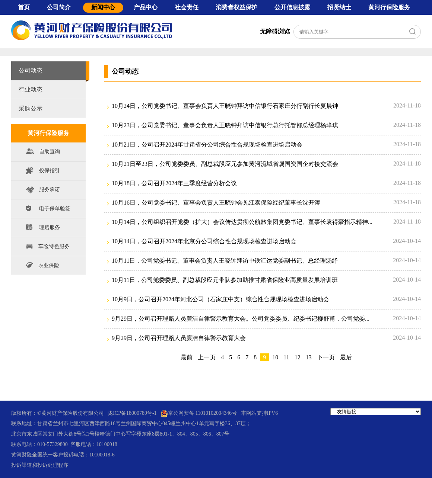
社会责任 (186, 7)
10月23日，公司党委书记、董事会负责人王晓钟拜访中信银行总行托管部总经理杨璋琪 (225, 125)
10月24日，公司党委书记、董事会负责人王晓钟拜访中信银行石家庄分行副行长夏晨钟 (225, 106)
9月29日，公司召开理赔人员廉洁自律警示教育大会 (179, 338)
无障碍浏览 (275, 31)
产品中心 (146, 7)
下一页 (326, 357)
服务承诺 (43, 191)
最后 (346, 357)
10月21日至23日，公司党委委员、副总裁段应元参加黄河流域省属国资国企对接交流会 (225, 164)
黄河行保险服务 (389, 7)
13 (309, 357)
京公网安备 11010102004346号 (199, 413)
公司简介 (59, 7)
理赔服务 (43, 229)
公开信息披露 (292, 7)
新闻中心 (103, 7)
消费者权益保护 (236, 7)
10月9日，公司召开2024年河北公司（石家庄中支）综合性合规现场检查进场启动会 (220, 299)
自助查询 (43, 153)
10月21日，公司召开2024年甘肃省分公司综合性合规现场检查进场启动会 (207, 144)
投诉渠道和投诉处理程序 (40, 465)
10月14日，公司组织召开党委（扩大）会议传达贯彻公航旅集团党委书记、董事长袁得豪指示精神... (242, 222)
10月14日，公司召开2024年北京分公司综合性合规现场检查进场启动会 (204, 241)
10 (275, 357)
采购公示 (30, 108)
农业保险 (42, 265)
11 (286, 357)
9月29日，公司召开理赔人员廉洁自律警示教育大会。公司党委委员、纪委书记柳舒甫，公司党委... (240, 318)
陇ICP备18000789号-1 (132, 413)
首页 (24, 7)
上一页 (207, 357)
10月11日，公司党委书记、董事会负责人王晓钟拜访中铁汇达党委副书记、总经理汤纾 (225, 260)
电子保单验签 (48, 210)
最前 (187, 357)
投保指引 (43, 172)
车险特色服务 (47, 246)
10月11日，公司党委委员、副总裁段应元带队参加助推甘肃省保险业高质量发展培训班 (225, 280)
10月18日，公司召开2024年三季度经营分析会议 (174, 183)
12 (298, 357)
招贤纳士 (339, 7)
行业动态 (30, 89)
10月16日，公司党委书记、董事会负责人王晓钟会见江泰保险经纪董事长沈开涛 (216, 202)
